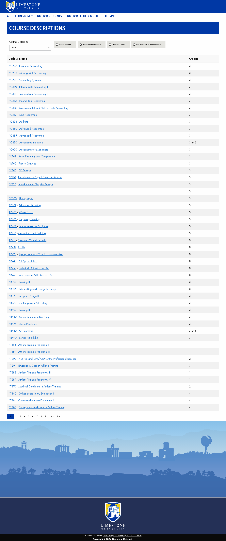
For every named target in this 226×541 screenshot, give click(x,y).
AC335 (13, 108)
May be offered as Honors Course (148, 44)
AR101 (12, 156)
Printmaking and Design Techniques (38, 289)
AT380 (12, 393)
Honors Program (65, 44)
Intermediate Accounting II (33, 94)
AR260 (12, 275)
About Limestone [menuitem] (19, 16)
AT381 (12, 400)
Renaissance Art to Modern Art (36, 275)
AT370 (12, 386)
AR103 (12, 170)
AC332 (13, 101)
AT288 (12, 372)
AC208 (13, 73)
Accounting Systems (30, 80)
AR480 (13, 331)
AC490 (13, 142)
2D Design (25, 170)
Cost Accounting (28, 115)
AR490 (13, 337)
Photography (26, 198)
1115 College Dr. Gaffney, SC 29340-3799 (122, 535)
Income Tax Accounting (32, 101)
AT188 (12, 345)
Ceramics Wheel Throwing (33, 240)
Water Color (26, 212)
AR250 (12, 268)
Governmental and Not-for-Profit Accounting (43, 108)
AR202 (13, 212)
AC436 (13, 121)
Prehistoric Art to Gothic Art (34, 268)
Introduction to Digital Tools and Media (40, 177)
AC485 (13, 135)
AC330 (13, 87)
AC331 (12, 94)
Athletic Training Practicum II (34, 351)
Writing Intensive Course (92, 44)
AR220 (12, 254)
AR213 (12, 247)
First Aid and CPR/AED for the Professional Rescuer (47, 359)
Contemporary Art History (33, 303)
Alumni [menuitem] (109, 16)
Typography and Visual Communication (41, 254)
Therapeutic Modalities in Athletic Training (42, 407)
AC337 (13, 115)
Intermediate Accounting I (33, 87)
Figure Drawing (27, 163)
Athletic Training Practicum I (33, 345)
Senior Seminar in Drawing (34, 317)
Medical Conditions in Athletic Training (39, 386)
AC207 (13, 66)
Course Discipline (18, 41)
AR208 (13, 226)
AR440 (13, 317)
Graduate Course (118, 44)
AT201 (12, 365)
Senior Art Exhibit (28, 337)
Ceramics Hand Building (32, 233)
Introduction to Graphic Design (35, 184)
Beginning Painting (29, 219)
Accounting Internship (31, 142)
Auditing (24, 121)
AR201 (12, 205)
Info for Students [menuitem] (49, 16)
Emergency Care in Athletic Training (38, 365)
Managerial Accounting (32, 73)
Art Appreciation (28, 261)
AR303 (13, 282)
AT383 (12, 407)
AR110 (12, 177)
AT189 (12, 351)
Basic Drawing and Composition (36, 156)
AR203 (13, 219)
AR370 (12, 303)
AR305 (13, 289)
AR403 (13, 310)
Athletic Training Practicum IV (34, 379)
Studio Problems (27, 324)
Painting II (24, 282)
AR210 (12, 233)
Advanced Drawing (30, 205)
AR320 (12, 296)
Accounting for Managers (33, 149)
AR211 (12, 240)
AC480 (13, 128)
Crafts (21, 247)
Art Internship (26, 331)
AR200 (13, 198)
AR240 (12, 261)
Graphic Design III (29, 296)
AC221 (12, 80)
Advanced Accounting (31, 128)
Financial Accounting (30, 66)
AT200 (12, 359)
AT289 (12, 379)
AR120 (12, 184)
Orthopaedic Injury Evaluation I (36, 393)
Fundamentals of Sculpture (33, 226)
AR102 (12, 163)
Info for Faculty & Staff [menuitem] (83, 16)
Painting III (25, 310)
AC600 (13, 149)
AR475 (12, 324)
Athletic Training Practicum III (34, 372)
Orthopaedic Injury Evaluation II (36, 400)
